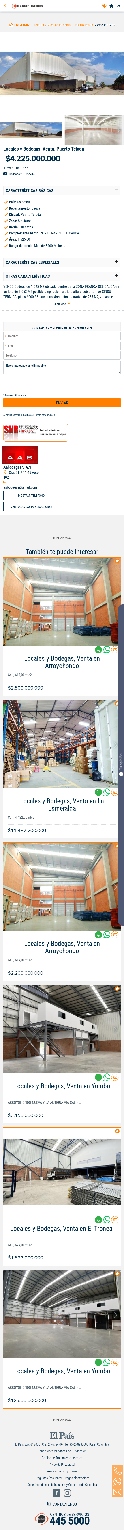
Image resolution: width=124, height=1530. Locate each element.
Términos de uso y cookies (62, 1471)
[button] (62, 190)
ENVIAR (62, 402)
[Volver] (7, 5)
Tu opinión (121, 764)
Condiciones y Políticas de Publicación (62, 1451)
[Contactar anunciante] (114, 651)
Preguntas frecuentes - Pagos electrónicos (62, 1478)
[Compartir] (118, 6)
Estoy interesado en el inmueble (62, 367)
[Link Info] (62, 671)
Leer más (59, 303)
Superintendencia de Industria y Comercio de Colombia (62, 1485)
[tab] (61, 190)
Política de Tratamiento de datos (39, 414)
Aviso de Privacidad (62, 1465)
